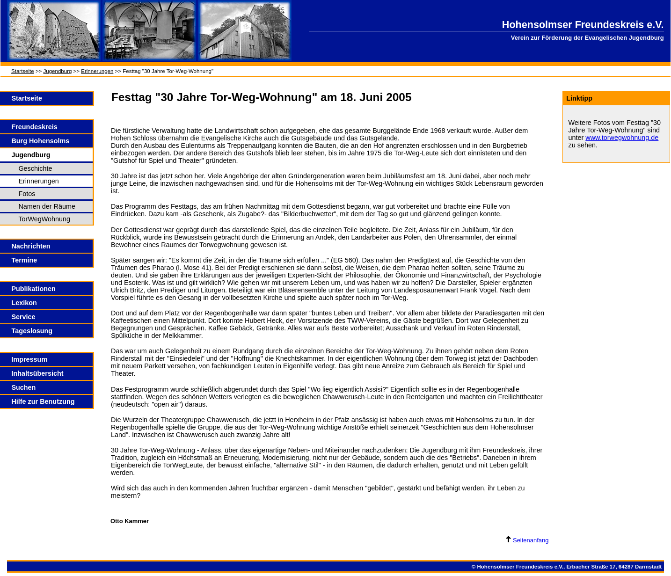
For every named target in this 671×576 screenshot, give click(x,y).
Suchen (23, 387)
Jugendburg (58, 71)
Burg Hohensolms (40, 141)
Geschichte (35, 168)
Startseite (22, 71)
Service (23, 317)
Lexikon (23, 302)
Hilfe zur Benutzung (42, 401)
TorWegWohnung (44, 219)
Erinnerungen (97, 71)
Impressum (29, 359)
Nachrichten (30, 246)
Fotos (26, 193)
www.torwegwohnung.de (621, 137)
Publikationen (33, 288)
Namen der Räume (46, 206)
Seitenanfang (527, 540)
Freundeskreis (34, 127)
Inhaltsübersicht (37, 373)
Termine (24, 260)
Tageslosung (31, 331)
